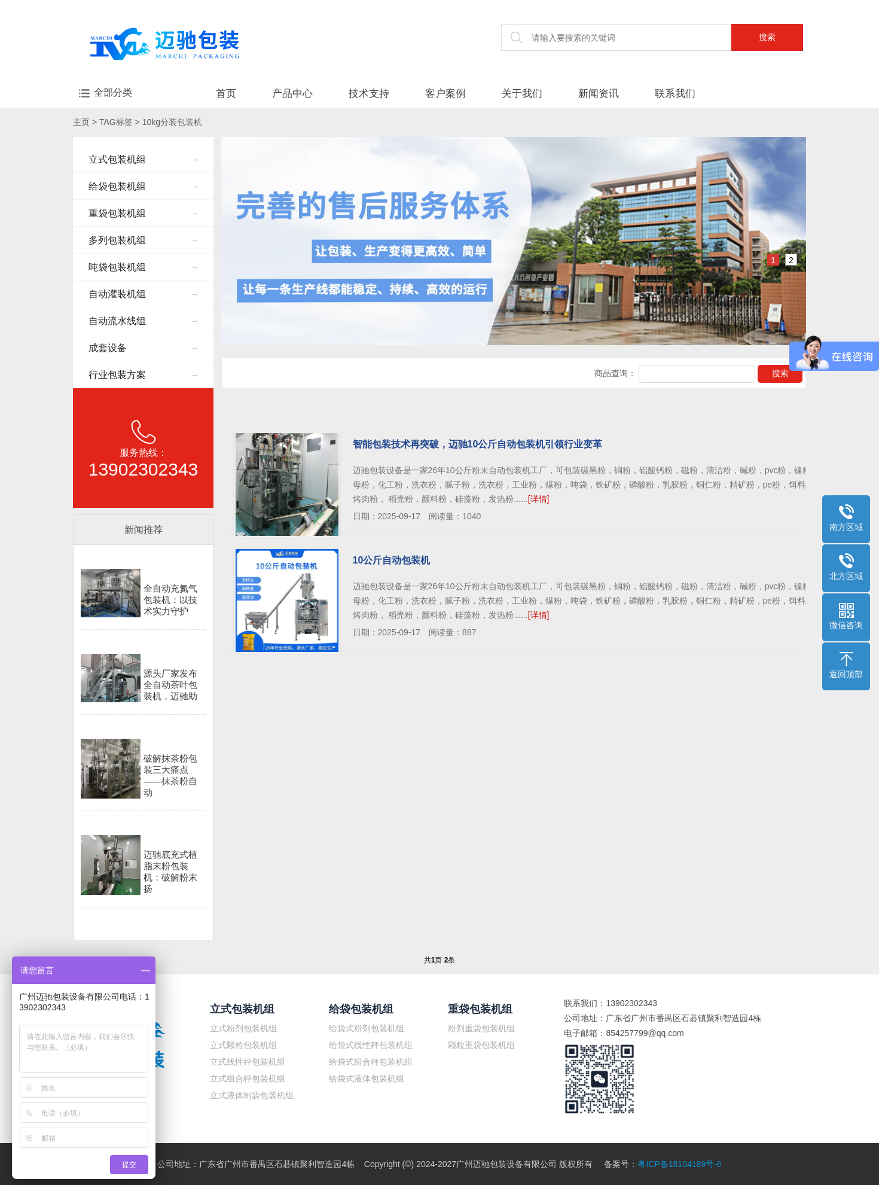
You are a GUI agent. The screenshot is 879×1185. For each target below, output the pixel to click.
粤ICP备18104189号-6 (679, 1164)
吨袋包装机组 (143, 267)
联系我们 (675, 93)
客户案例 (445, 93)
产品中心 (292, 93)
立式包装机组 (143, 159)
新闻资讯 (598, 93)
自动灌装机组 (143, 294)
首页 (226, 93)
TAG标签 (116, 122)
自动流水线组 (143, 320)
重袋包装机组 (143, 213)
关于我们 (522, 93)
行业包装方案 (143, 374)
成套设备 (143, 347)
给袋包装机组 (143, 186)
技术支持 (369, 93)
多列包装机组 (143, 240)
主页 (81, 122)
